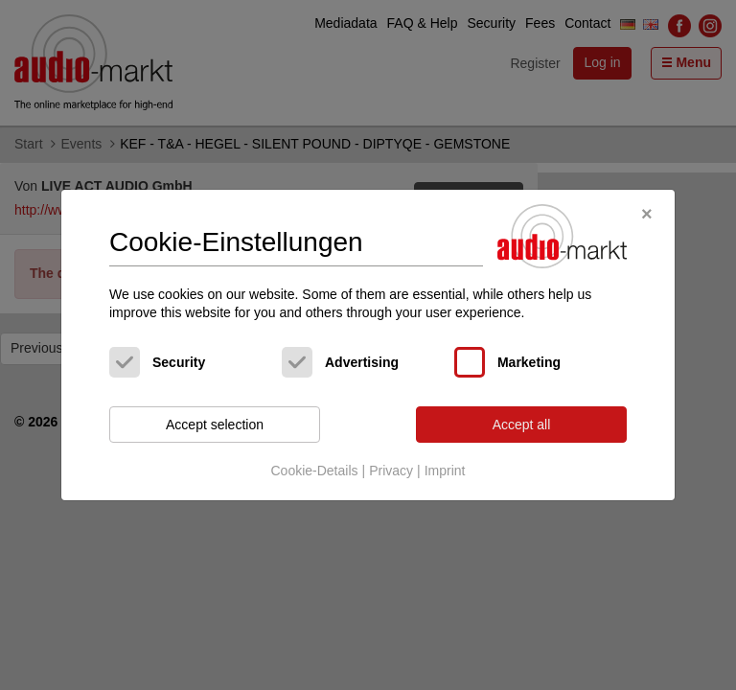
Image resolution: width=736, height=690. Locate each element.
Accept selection (215, 424)
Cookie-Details (313, 470)
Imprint (445, 470)
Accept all (522, 424)
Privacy (391, 470)
